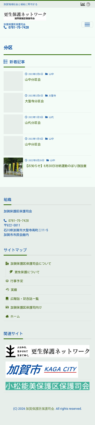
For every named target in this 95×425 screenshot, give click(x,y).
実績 (11, 289)
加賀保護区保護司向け (24, 307)
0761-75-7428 (18, 27)
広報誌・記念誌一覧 (22, 298)
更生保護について (25, 272)
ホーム (13, 316)
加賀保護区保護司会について (28, 263)
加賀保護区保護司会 (40, 408)
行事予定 (14, 281)
